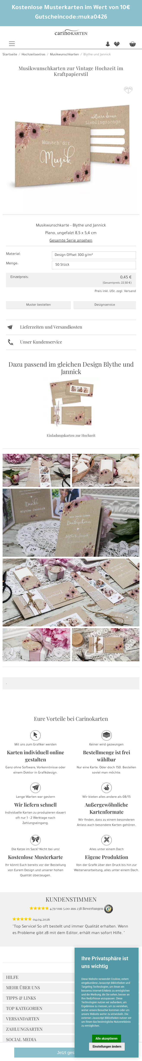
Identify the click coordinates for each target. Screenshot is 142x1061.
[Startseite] (71, 33)
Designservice (104, 305)
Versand (130, 291)
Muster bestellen (38, 305)
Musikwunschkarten (64, 55)
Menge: (12, 264)
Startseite (10, 55)
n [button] (107, 44)
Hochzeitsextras (33, 55)
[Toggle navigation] (12, 43)
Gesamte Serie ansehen (70, 241)
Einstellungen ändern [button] (107, 1046)
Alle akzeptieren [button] (107, 1038)
